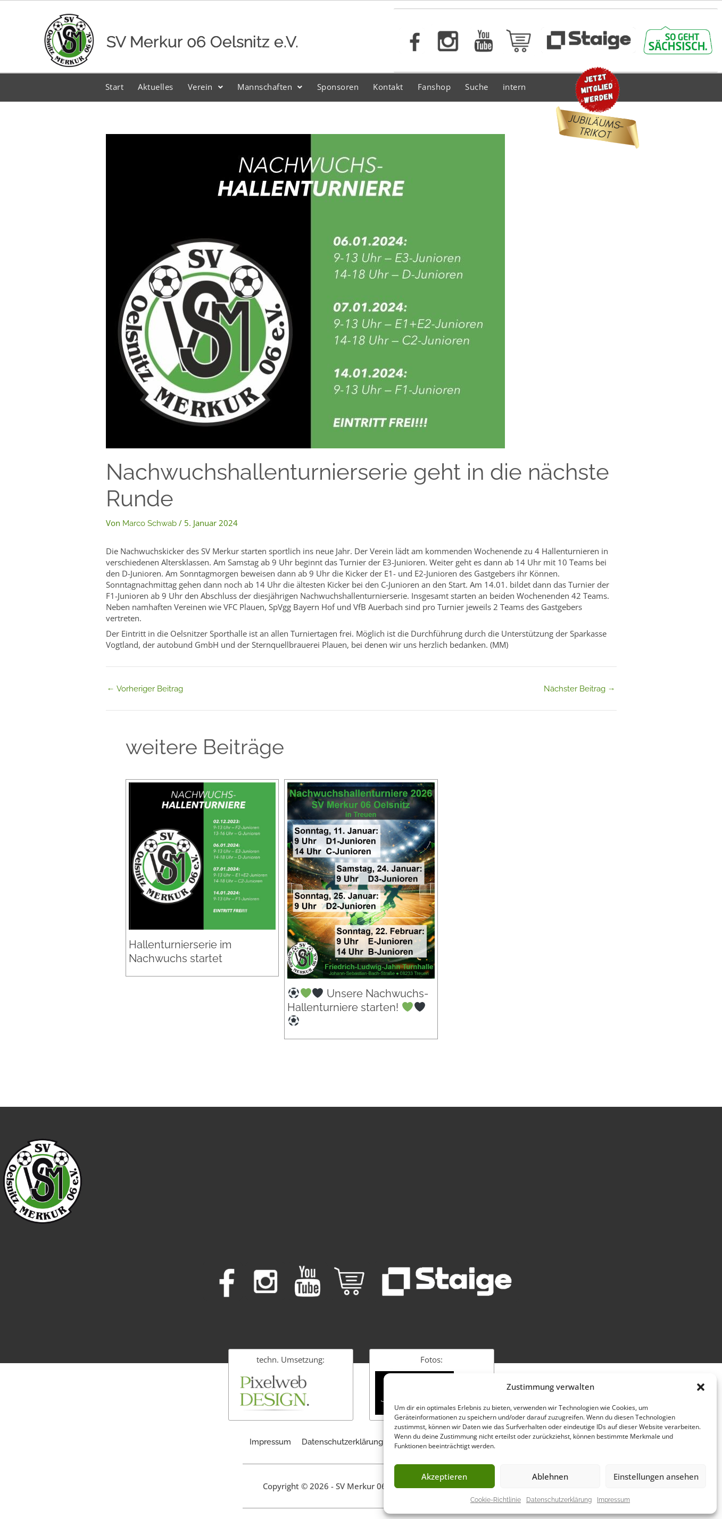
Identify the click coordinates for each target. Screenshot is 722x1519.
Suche (476, 86)
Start (114, 86)
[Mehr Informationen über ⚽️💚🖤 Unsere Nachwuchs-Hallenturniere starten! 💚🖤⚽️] (360, 880)
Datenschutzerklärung (559, 1500)
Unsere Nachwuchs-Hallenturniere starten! (357, 1006)
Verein (205, 86)
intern (514, 86)
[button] (700, 1387)
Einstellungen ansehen (656, 1476)
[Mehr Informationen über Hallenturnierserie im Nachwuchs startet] (202, 855)
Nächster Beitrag (580, 689)
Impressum (613, 1500)
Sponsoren (338, 86)
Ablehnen (550, 1476)
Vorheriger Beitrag (145, 689)
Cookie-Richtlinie (495, 1500)
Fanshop (434, 86)
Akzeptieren (444, 1476)
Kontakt (388, 86)
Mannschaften (270, 86)
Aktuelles (155, 86)
